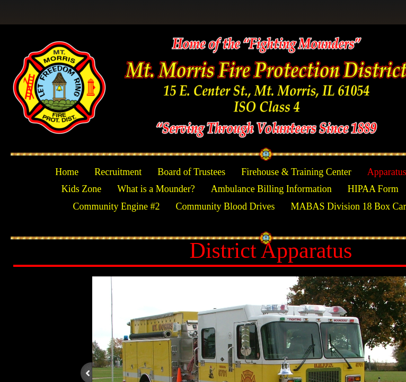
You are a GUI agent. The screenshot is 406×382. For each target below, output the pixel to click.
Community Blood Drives (225, 206)
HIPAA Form (373, 189)
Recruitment (118, 172)
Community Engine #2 (116, 206)
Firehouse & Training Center (296, 172)
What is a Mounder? (156, 189)
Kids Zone (81, 189)
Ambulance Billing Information (271, 189)
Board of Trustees (191, 172)
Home (66, 172)
